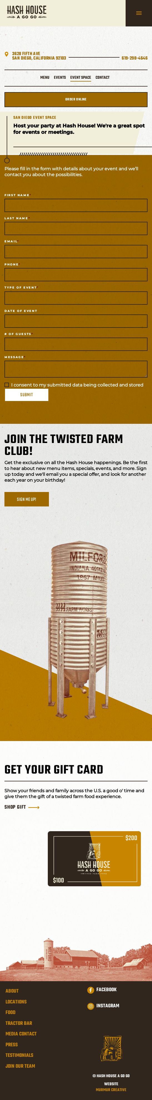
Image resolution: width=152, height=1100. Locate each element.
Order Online (76, 99)
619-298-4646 (135, 58)
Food (11, 1013)
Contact (102, 78)
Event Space (80, 78)
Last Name (16, 218)
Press (12, 1045)
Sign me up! (26, 499)
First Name (16, 195)
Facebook (102, 990)
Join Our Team (20, 1066)
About (12, 991)
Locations (16, 1002)
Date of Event (20, 311)
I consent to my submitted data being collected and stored (77, 385)
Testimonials (19, 1055)
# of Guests (17, 334)
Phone (11, 264)
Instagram (103, 1006)
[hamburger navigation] (139, 13)
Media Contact (21, 1034)
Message (14, 357)
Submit (26, 395)
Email (10, 241)
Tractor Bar (19, 1023)
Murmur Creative (111, 1090)
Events (60, 78)
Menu (44, 78)
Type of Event (20, 287)
